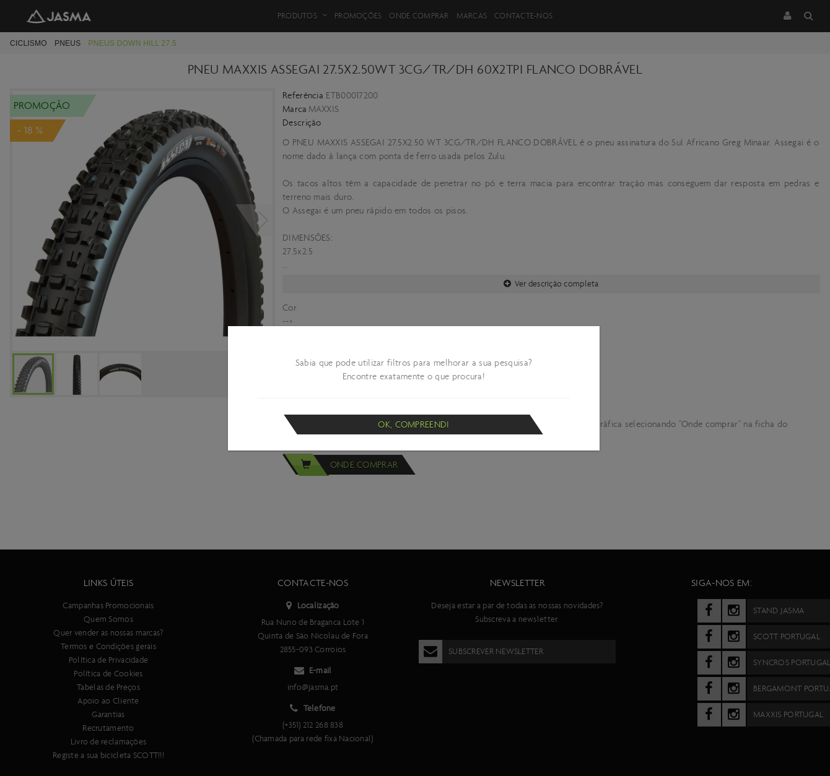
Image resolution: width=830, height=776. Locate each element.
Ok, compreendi (413, 424)
